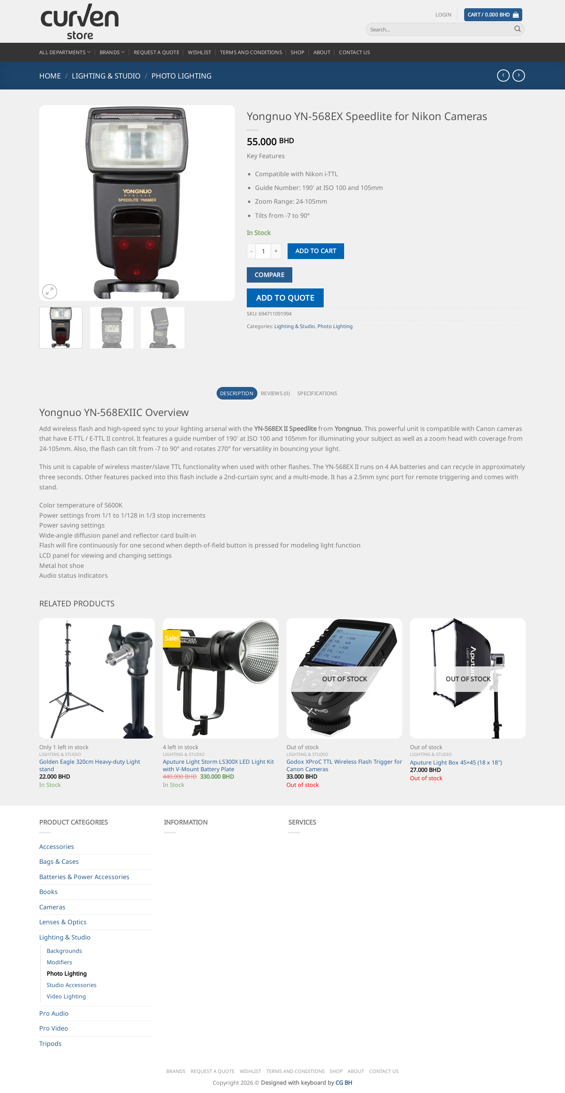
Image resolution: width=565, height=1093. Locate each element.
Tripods (50, 1043)
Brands (112, 52)
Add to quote (285, 297)
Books (48, 891)
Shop (297, 52)
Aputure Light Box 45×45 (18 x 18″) (456, 762)
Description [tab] (236, 393)
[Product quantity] (263, 251)
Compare (269, 274)
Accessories (56, 846)
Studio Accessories (72, 985)
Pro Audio (54, 1013)
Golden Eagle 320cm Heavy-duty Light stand (89, 765)
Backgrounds (64, 950)
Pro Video (53, 1028)
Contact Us (354, 52)
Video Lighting (66, 996)
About (321, 52)
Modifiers (59, 962)
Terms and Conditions (251, 52)
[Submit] (517, 29)
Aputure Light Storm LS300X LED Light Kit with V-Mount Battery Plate (218, 765)
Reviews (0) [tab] (275, 393)
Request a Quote (156, 52)
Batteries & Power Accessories (84, 876)
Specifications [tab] (317, 393)
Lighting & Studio (106, 75)
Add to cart (316, 250)
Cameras (52, 907)
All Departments (65, 52)
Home (50, 75)
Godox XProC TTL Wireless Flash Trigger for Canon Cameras (344, 765)
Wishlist (199, 52)
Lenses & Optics (63, 922)
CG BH (343, 1082)
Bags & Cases (59, 861)
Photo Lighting (181, 75)
